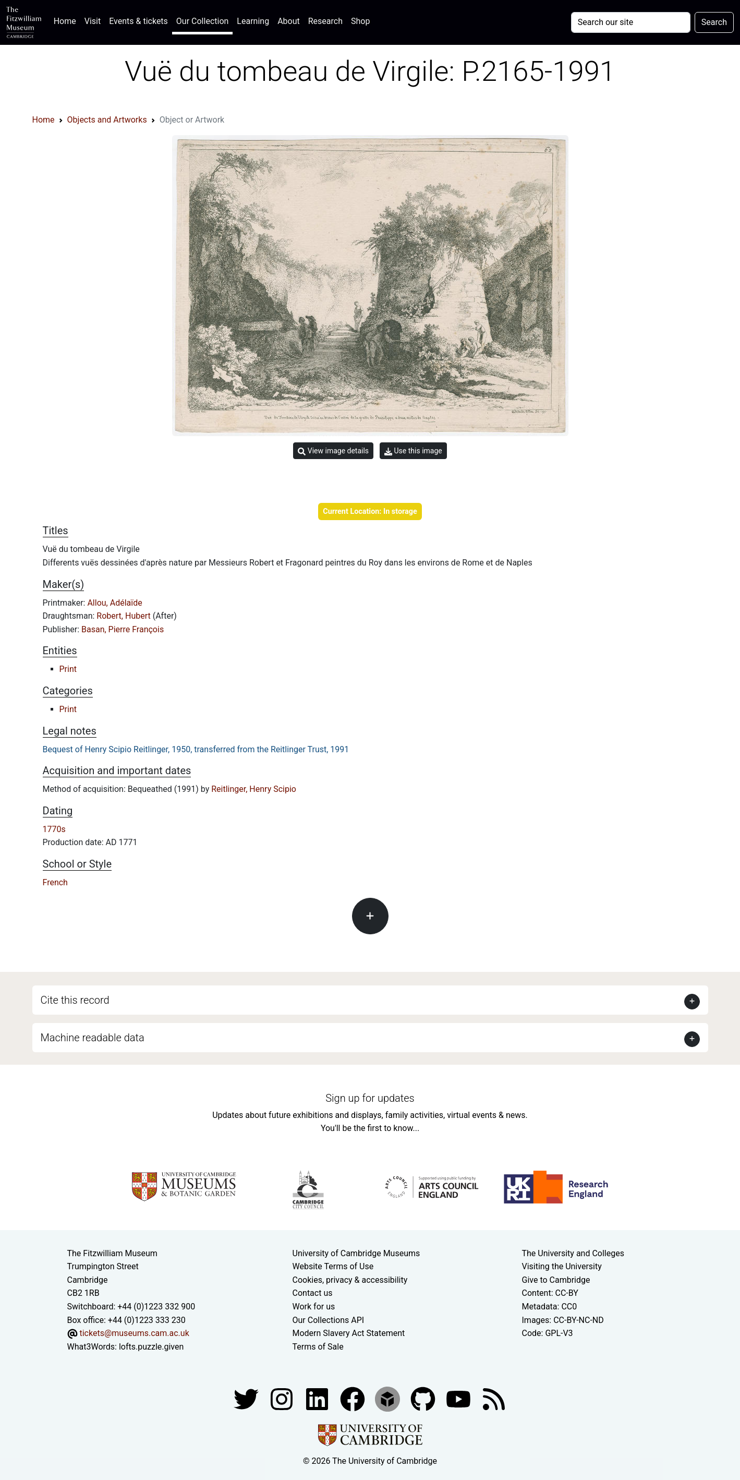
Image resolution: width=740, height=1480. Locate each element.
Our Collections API (329, 1320)
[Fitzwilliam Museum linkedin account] (353, 1399)
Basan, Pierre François (122, 629)
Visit (92, 21)
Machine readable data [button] (92, 1037)
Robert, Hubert (124, 616)
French (55, 882)
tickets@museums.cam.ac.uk (134, 1333)
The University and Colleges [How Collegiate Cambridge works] (573, 1253)
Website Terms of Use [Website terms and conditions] (333, 1266)
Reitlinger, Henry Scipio (253, 789)
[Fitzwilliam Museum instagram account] (282, 1399)
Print (68, 669)
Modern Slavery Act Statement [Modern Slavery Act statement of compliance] (349, 1333)
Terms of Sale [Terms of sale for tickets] (318, 1347)
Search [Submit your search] (714, 22)
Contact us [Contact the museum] (313, 1293)
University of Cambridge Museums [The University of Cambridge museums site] (356, 1253)
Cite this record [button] (75, 1000)
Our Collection (202, 21)
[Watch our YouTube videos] (459, 1399)
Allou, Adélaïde (114, 603)
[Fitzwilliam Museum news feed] (494, 1399)
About (288, 21)
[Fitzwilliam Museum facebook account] (318, 1399)
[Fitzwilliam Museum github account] (424, 1399)
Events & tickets (138, 21)
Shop (360, 21)
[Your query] (630, 22)
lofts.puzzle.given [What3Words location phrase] (151, 1347)
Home (67, 20)
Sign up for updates (369, 1098)
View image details (333, 451)
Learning (253, 21)
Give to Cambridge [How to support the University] (556, 1280)
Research (325, 21)
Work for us (314, 1306)
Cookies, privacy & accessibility (350, 1280)
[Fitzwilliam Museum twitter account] (247, 1399)
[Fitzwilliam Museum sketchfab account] (388, 1399)
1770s (54, 829)
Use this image (413, 451)
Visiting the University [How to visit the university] (562, 1266)
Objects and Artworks (107, 120)
